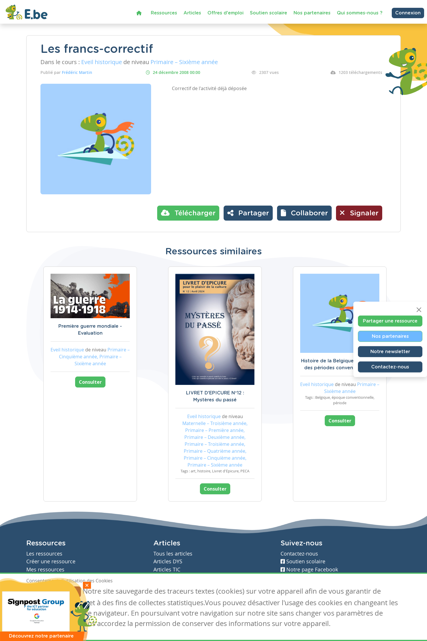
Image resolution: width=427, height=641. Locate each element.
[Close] (418, 309)
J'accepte (39, 592)
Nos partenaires (312, 13)
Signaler (359, 213)
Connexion (408, 13)
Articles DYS (167, 561)
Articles (192, 13)
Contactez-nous (390, 367)
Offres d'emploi (225, 13)
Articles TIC (166, 569)
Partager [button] (248, 213)
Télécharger (188, 213)
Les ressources (44, 553)
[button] (304, 213)
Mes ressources (45, 569)
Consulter (90, 382)
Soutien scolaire (268, 13)
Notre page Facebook (309, 569)
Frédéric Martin (77, 72)
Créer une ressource (50, 561)
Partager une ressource (390, 321)
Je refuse (67, 592)
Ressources (164, 13)
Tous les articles (172, 553)
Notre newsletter (390, 351)
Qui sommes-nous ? (360, 13)
